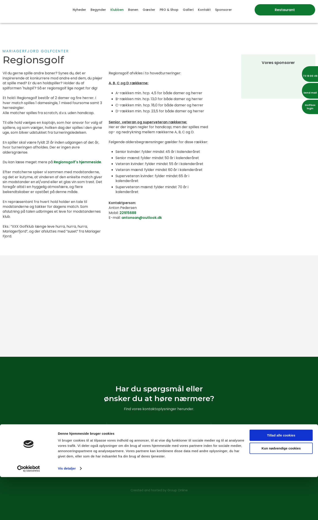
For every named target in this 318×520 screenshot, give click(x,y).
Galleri (188, 10)
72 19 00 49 (166, 449)
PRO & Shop (169, 10)
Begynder (98, 10)
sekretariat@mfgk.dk (165, 454)
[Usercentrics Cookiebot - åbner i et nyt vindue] (28, 511)
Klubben (117, 10)
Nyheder (79, 10)
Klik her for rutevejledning (55, 454)
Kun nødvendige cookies (281, 491)
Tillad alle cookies (281, 478)
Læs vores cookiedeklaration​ (158, 464)
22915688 (127, 212)
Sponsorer (223, 10)
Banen (133, 10)
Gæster (149, 10)
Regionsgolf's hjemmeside (77, 162)
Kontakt (204, 10)
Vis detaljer (67, 511)
